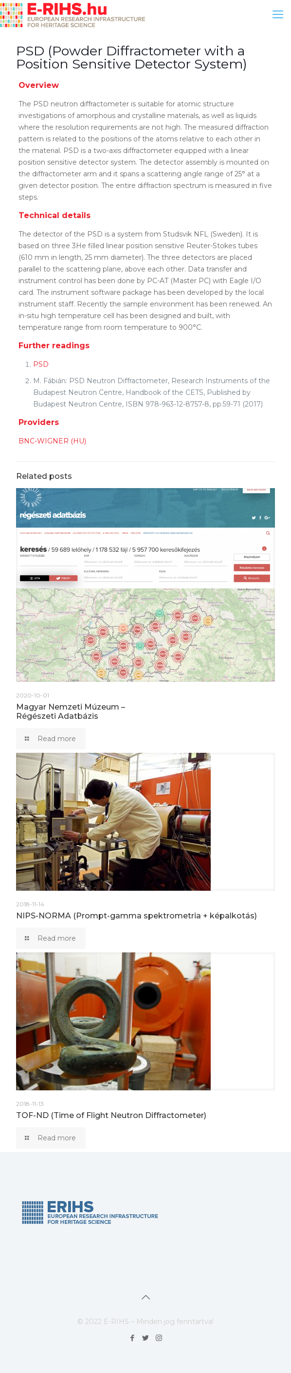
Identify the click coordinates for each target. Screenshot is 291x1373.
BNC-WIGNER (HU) (52, 441)
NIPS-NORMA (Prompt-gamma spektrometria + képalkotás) (136, 915)
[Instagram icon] (159, 1337)
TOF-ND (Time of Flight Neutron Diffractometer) (111, 1115)
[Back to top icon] (145, 1297)
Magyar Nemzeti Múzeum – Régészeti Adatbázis (70, 711)
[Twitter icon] (146, 1337)
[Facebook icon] (132, 1337)
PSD (41, 364)
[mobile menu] (278, 14)
